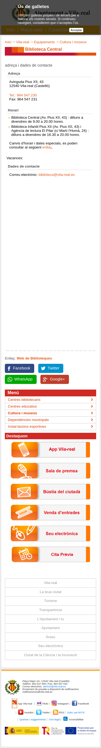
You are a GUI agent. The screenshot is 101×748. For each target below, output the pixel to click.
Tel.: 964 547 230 (23, 95)
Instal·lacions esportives (27, 426)
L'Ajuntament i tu (50, 619)
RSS (59, 712)
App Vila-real (22, 703)
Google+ (57, 379)
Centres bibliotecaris (24, 400)
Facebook (21, 368)
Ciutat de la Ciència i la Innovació (50, 655)
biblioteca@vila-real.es (57, 175)
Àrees (50, 637)
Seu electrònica (50, 646)
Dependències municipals (28, 420)
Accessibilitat (73, 719)
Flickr (42, 703)
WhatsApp (23, 379)
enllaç (47, 147)
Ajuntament (50, 628)
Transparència (50, 610)
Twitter (53, 368)
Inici (8, 42)
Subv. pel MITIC (76, 712)
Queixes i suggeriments (33, 719)
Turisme (50, 601)
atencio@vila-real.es (54, 686)
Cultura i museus (73, 42)
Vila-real (22, 42)
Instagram (60, 703)
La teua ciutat (50, 592)
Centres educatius (22, 406)
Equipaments (44, 42)
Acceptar (76, 30)
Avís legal (54, 719)
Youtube (26, 712)
